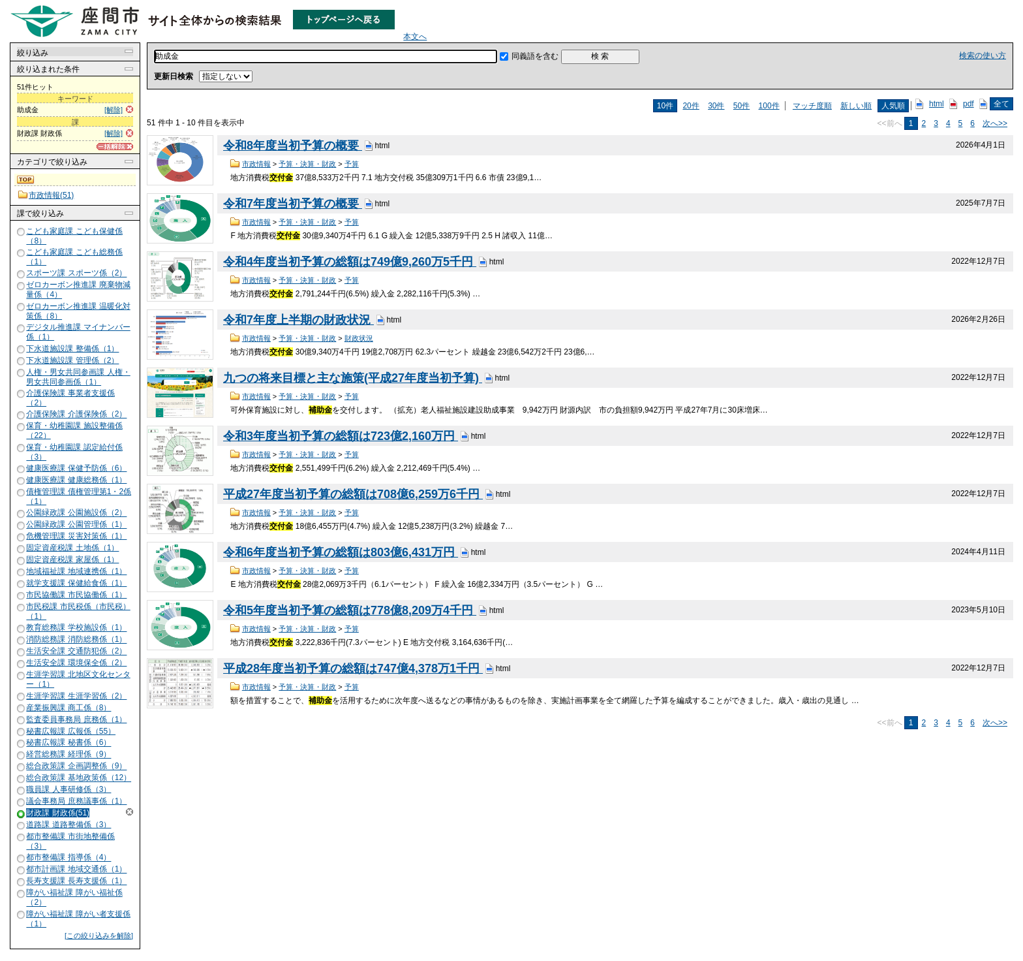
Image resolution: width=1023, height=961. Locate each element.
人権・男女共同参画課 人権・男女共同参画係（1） (78, 377)
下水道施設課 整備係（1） (72, 348)
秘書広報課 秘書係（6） (68, 743)
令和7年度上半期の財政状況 (298, 319)
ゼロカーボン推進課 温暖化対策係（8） (78, 311)
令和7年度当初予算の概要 (292, 203)
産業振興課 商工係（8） (68, 707)
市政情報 (256, 164)
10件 (665, 105)
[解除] (113, 110)
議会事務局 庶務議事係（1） (76, 801)
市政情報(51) (51, 195)
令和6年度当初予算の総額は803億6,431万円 (340, 552)
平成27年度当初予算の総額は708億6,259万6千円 (353, 494)
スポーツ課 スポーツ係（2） (76, 273)
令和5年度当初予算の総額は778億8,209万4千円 (349, 610)
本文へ (415, 36)
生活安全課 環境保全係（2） (76, 662)
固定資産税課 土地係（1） (72, 547)
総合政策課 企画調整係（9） (76, 766)
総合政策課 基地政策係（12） (78, 778)
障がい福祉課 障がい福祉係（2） (74, 898)
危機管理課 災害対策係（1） (76, 536)
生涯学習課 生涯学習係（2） (76, 696)
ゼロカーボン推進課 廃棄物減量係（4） (78, 290)
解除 (129, 811)
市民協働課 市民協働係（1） (76, 594)
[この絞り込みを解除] (99, 935)
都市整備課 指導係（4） (68, 857)
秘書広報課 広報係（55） (70, 731)
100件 (769, 105)
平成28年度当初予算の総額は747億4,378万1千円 (353, 668)
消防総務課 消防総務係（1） (76, 639)
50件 (741, 105)
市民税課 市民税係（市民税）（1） (78, 611)
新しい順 (856, 105)
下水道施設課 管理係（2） (72, 360)
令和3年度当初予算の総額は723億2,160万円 (340, 436)
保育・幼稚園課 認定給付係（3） (74, 452)
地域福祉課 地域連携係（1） (76, 571)
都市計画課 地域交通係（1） (76, 869)
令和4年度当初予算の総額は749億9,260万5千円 (349, 261)
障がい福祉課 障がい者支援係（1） (78, 918)
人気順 (893, 105)
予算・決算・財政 (307, 164)
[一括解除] (115, 146)
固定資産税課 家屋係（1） (72, 559)
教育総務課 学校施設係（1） (76, 628)
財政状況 (358, 338)
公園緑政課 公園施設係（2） (76, 513)
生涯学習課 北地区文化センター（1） (78, 679)
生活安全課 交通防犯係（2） (76, 651)
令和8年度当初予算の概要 (292, 145)
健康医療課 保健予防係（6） (76, 468)
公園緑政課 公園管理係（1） (76, 524)
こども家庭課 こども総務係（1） (74, 256)
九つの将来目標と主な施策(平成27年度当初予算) (352, 378)
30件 (716, 105)
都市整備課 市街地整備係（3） (70, 841)
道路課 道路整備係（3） (68, 824)
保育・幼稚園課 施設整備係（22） (74, 430)
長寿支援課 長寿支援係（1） (76, 881)
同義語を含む (535, 56)
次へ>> (995, 123)
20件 (690, 105)
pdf (968, 103)
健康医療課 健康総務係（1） (76, 479)
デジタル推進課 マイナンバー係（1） (78, 332)
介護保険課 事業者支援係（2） (70, 397)
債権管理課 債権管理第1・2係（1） (78, 496)
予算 (351, 164)
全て (1001, 103)
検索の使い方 (982, 55)
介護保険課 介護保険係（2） (76, 414)
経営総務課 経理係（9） (68, 754)
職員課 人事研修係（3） (68, 789)
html (936, 103)
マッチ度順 (812, 105)
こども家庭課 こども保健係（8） (74, 236)
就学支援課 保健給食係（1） (76, 583)
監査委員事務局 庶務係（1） (76, 719)
